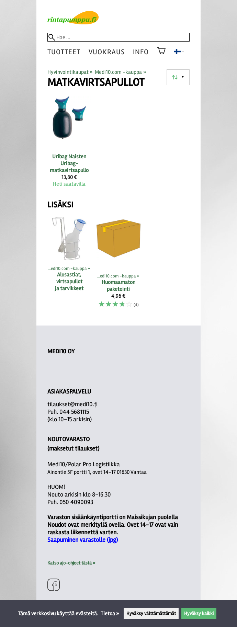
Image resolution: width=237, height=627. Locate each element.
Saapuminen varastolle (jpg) (82, 540)
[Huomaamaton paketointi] (118, 266)
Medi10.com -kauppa (120, 72)
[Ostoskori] (161, 55)
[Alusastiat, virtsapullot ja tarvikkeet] (69, 266)
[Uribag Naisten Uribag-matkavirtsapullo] (69, 144)
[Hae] (118, 37)
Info (141, 52)
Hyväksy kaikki (199, 613)
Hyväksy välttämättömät (151, 613)
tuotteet (63, 52)
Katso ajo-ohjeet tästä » (71, 563)
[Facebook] (53, 586)
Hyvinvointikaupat (70, 72)
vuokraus (107, 52)
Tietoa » (110, 613)
